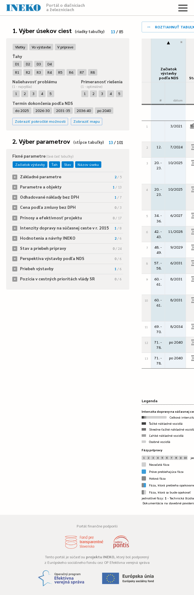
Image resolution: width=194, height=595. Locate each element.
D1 (17, 63)
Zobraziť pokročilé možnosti (40, 121)
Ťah (54, 164)
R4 (49, 72)
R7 (82, 72)
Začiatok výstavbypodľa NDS (168, 73)
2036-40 (84, 110)
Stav (67, 164)
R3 (39, 72)
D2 (28, 63)
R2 (28, 72)
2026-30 (42, 110)
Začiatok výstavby (30, 164)
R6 (71, 72)
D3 (39, 63)
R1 (17, 72)
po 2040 (104, 110)
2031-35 (63, 110)
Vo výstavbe (41, 46)
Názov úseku (88, 164)
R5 (60, 72)
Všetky (20, 46)
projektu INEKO (100, 556)
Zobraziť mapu (86, 121)
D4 (49, 63)
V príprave (65, 46)
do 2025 (22, 110)
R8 (93, 72)
